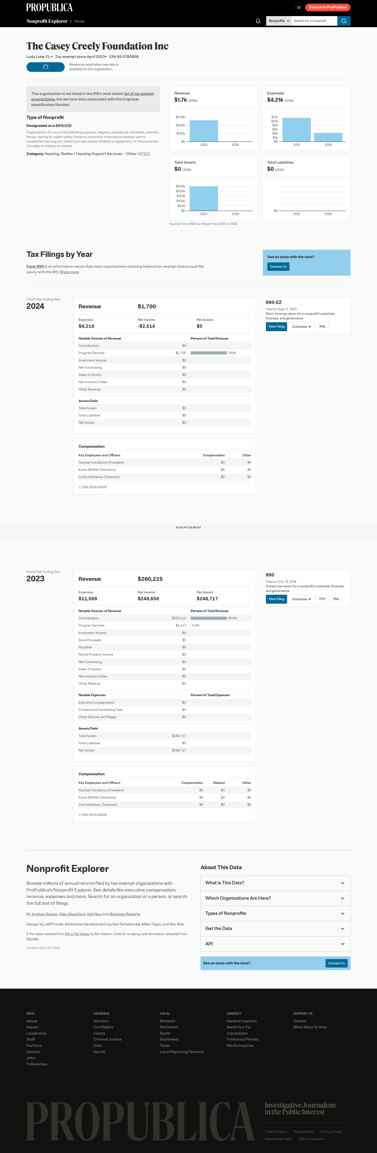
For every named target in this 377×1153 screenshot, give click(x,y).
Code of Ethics (276, 1132)
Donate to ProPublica (328, 7)
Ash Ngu (94, 914)
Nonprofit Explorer (47, 21)
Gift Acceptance (311, 1139)
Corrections (237, 1033)
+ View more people (93, 486)
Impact (32, 1027)
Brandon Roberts (125, 914)
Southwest (169, 1039)
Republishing (304, 1132)
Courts (99, 1033)
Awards (33, 1051)
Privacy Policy (331, 1132)
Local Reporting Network (182, 1051)
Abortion (101, 1021)
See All (99, 1051)
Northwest (169, 1027)
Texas (165, 1045)
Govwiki (32, 939)
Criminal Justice (107, 1039)
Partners (34, 1045)
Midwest (167, 1021)
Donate (299, 1021)
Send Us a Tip (239, 1027)
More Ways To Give (310, 1027)
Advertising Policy (278, 1139)
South (165, 1033)
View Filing (276, 326)
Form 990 (35, 266)
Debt (97, 1045)
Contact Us (278, 267)
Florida (79, 21)
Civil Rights (103, 1027)
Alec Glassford (72, 914)
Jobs (30, 1057)
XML (322, 326)
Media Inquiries (240, 1045)
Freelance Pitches (243, 1039)
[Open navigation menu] (299, 7)
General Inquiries (242, 1021)
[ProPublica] (49, 7)
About (31, 1021)
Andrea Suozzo (45, 914)
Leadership (36, 1033)
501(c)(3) (64, 125)
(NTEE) (143, 153)
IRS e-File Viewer (77, 934)
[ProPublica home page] (140, 1121)
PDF (322, 599)
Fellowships (36, 1064)
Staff (30, 1039)
